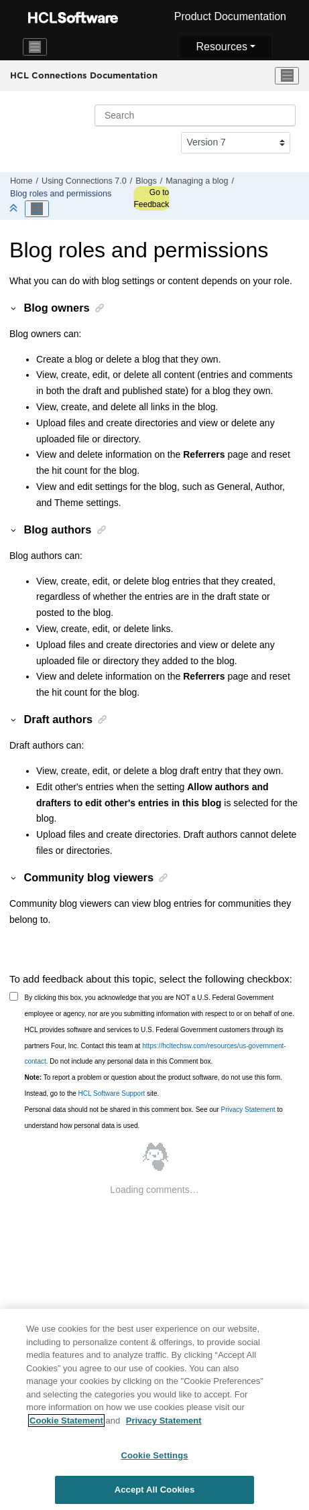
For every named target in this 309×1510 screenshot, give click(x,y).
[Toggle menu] (287, 75)
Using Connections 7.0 (84, 181)
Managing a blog (197, 181)
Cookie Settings (154, 1459)
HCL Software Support (111, 1093)
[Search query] (195, 115)
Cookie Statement (66, 1424)
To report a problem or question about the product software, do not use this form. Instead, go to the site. (153, 1085)
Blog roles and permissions (60, 193)
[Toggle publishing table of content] (37, 209)
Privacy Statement (248, 1109)
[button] (14, 308)
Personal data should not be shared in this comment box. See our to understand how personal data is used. (154, 1117)
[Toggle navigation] (35, 47)
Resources (221, 46)
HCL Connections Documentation (84, 75)
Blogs (146, 181)
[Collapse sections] (14, 208)
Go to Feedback (151, 198)
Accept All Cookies (155, 1494)
